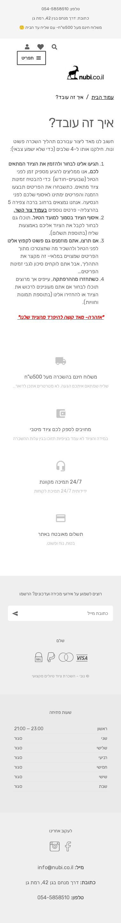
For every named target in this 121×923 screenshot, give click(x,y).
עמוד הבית (102, 97)
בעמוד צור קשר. (30, 210)
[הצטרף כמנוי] (14, 613)
